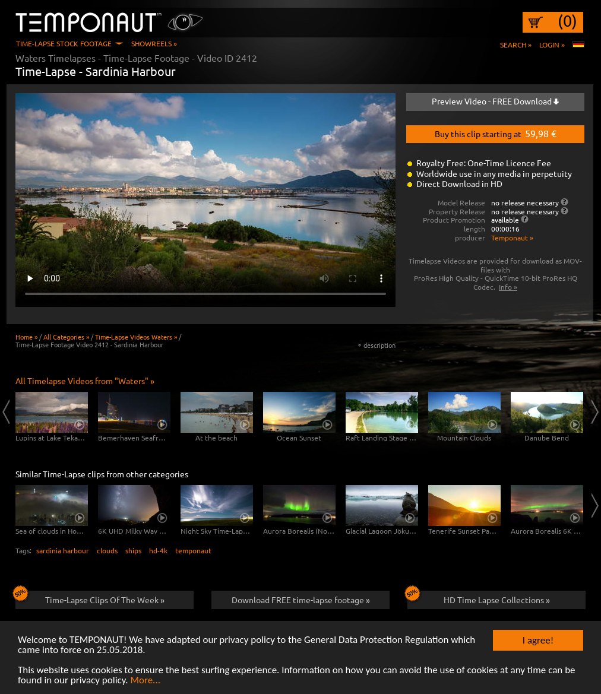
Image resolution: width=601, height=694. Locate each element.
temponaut (193, 550)
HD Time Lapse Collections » (478, 598)
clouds (107, 550)
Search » (516, 44)
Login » (552, 44)
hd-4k (158, 550)
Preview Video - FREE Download (495, 101)
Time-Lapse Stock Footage (64, 43)
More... (145, 680)
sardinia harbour (62, 550)
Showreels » (154, 43)
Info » (508, 286)
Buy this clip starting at (495, 133)
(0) (567, 20)
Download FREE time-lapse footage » (301, 599)
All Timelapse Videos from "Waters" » (84, 380)
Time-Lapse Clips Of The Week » (90, 598)
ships (133, 550)
